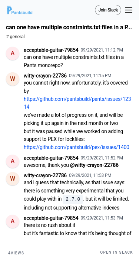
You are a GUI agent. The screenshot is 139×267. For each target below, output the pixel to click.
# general (15, 36)
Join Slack (108, 10)
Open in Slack (116, 252)
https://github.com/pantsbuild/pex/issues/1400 (76, 147)
